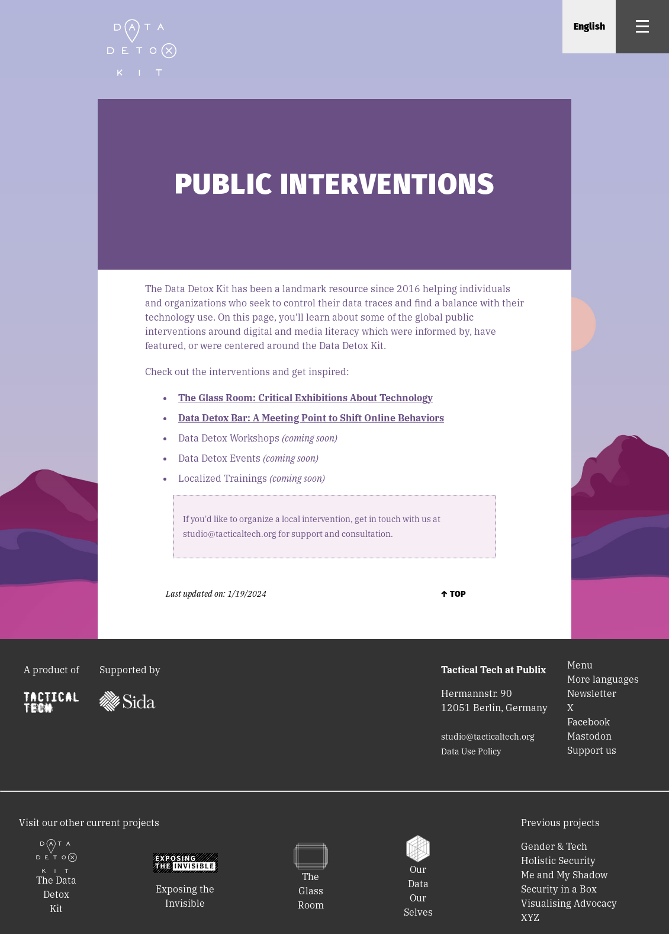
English (589, 26)
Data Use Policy (471, 751)
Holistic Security (558, 860)
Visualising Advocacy (569, 903)
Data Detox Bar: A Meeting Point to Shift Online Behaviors (311, 418)
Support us (591, 750)
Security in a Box (559, 889)
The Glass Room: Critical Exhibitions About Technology (305, 398)
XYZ (530, 917)
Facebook (588, 722)
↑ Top (453, 594)
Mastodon (589, 736)
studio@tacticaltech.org (488, 736)
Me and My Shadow (564, 875)
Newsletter (591, 693)
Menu (580, 665)
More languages (603, 679)
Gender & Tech (554, 846)
